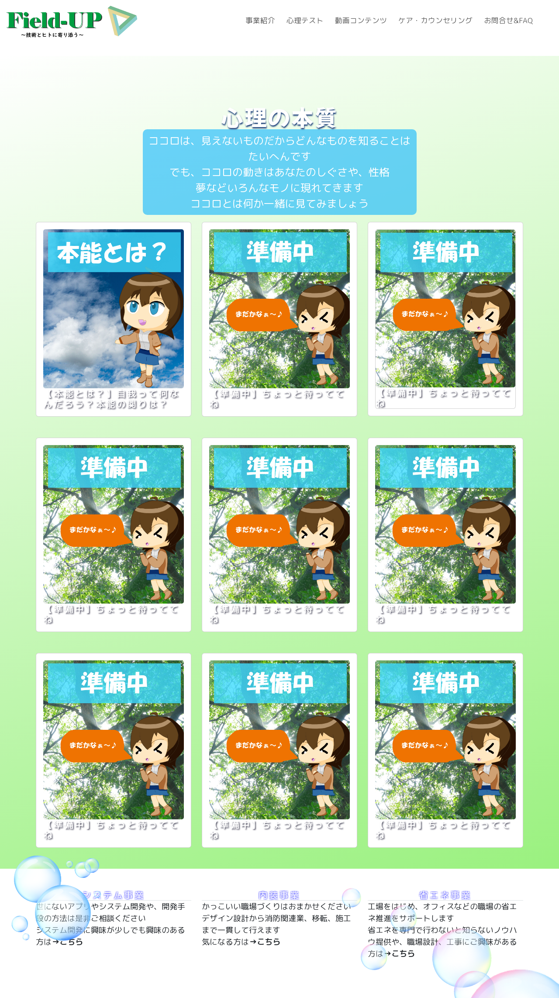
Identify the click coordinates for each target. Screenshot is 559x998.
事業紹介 (260, 20)
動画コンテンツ (361, 20)
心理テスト (305, 20)
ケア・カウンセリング (435, 20)
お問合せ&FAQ (508, 20)
